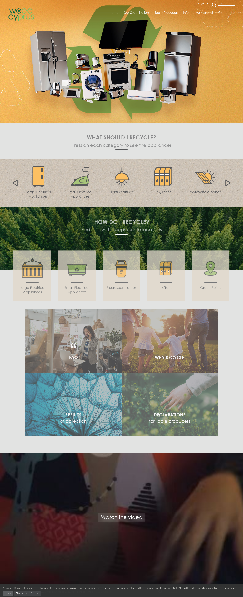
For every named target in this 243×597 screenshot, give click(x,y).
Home (114, 12)
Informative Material (198, 12)
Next (228, 183)
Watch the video (121, 517)
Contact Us (226, 12)
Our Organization (136, 12)
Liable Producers (166, 12)
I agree (8, 593)
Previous (14, 183)
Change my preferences (28, 593)
